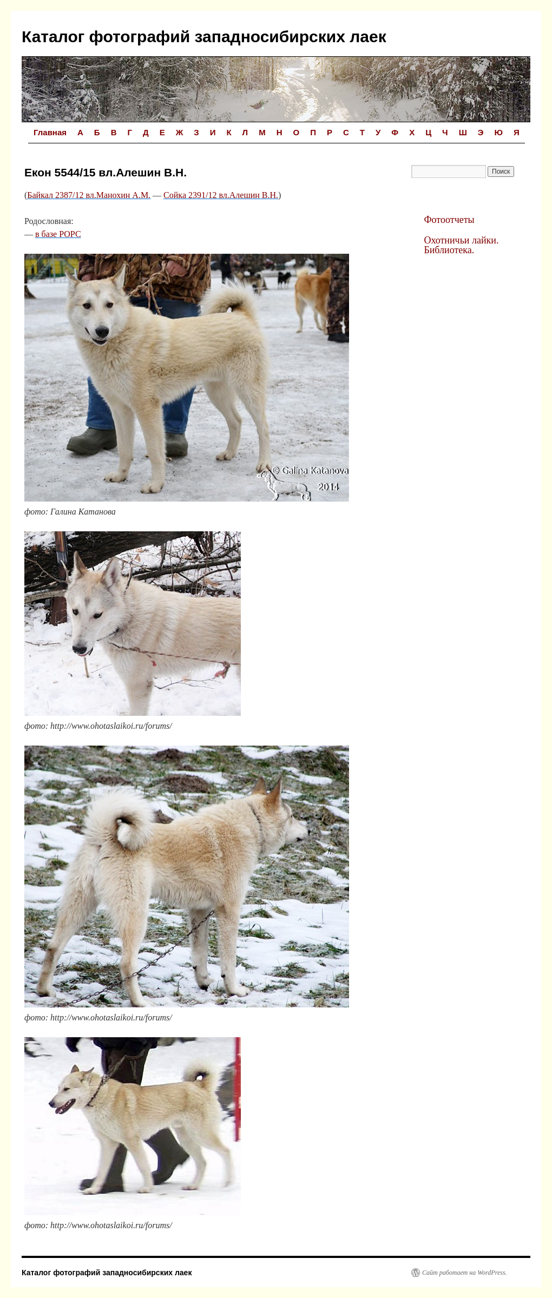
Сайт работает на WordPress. (464, 1272)
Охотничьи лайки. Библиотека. (461, 245)
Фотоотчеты (449, 219)
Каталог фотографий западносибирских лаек (204, 36)
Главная (50, 132)
